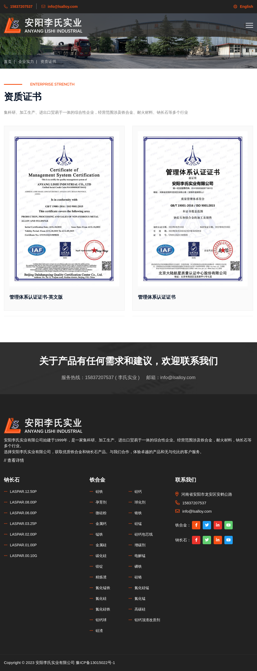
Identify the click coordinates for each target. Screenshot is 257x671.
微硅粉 (101, 513)
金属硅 (101, 545)
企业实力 (26, 61)
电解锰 (140, 556)
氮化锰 (140, 598)
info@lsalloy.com (178, 377)
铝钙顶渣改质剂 (147, 620)
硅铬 (138, 577)
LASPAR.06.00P (23, 513)
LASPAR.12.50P (23, 491)
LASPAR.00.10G (23, 556)
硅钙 (138, 491)
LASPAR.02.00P (23, 534)
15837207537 (99, 377)
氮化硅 (101, 598)
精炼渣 (101, 577)
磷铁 (138, 566)
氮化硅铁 (103, 609)
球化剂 (140, 502)
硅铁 (99, 491)
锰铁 (99, 534)
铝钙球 (101, 620)
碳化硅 (101, 556)
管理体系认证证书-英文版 (36, 297)
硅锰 (138, 524)
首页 (8, 61)
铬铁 (138, 513)
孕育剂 (101, 502)
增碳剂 (140, 545)
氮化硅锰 (142, 588)
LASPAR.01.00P (23, 545)
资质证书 (48, 61)
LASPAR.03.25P (23, 524)
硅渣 (99, 630)
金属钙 (101, 524)
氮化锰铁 (103, 588)
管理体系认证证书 (157, 297)
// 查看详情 (14, 460)
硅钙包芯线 (144, 534)
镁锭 (99, 566)
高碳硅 (140, 609)
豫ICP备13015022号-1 (95, 662)
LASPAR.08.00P (23, 502)
